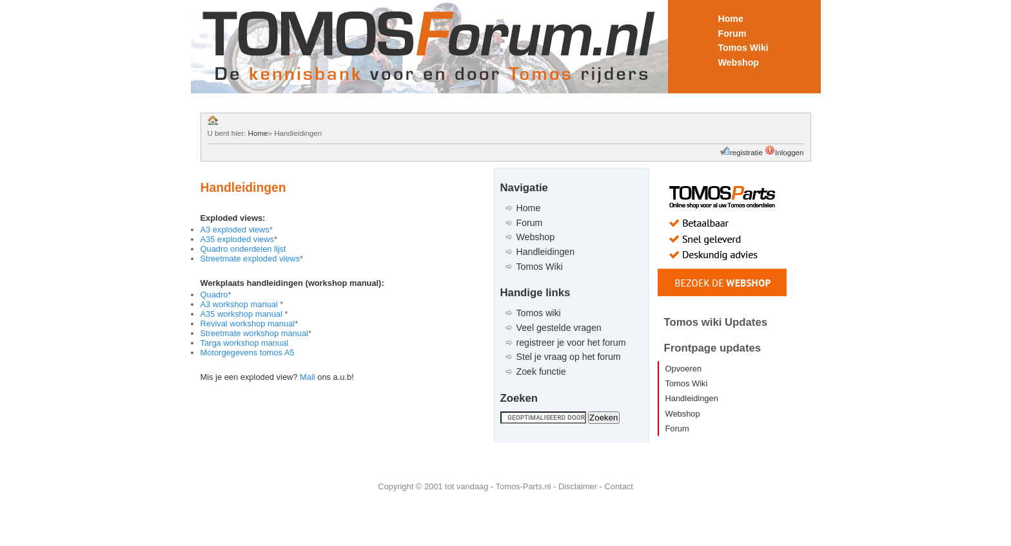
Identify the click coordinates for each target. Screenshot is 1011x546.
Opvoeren (683, 368)
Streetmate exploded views (250, 258)
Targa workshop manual (245, 343)
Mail (307, 377)
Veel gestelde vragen (559, 328)
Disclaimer (577, 486)
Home (730, 19)
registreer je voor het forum (571, 342)
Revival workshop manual (248, 323)
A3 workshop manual (240, 304)
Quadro (214, 294)
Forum (732, 33)
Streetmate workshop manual (254, 333)
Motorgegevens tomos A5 (248, 352)
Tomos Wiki (743, 47)
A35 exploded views (238, 239)
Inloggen (789, 152)
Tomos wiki (538, 313)
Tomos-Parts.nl (523, 486)
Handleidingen (545, 252)
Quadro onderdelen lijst (243, 249)
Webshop (738, 62)
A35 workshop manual (243, 314)
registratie (747, 152)
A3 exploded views (235, 229)
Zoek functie (541, 371)
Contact (618, 486)
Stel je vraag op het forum (568, 357)
